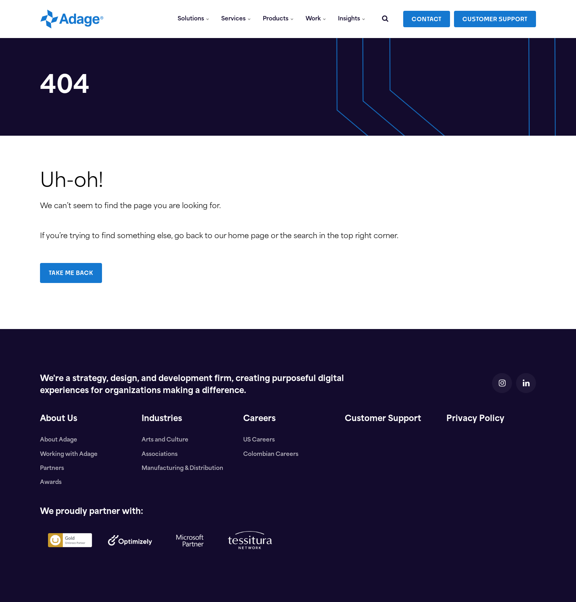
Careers (259, 419)
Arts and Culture (165, 440)
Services (236, 19)
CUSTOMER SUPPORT (495, 19)
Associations (160, 454)
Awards (51, 483)
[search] (385, 19)
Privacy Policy (475, 419)
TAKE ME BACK (71, 272)
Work (316, 19)
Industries (162, 419)
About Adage (58, 440)
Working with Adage (69, 454)
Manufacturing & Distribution (182, 469)
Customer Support (383, 419)
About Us (58, 419)
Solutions (193, 19)
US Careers (259, 440)
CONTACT (427, 19)
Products (278, 19)
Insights (351, 19)
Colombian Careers (270, 454)
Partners (52, 469)
